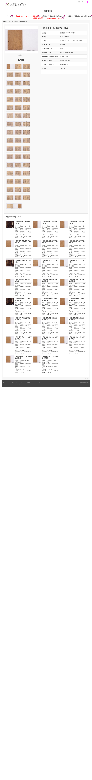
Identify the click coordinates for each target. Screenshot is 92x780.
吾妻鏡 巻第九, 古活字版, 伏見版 (76, 261)
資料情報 (15, 21)
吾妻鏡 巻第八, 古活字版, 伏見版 (49, 261)
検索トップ (7, 21)
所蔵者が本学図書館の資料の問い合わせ (53, 16)
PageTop (87, 378)
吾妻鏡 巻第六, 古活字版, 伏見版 (76, 242)
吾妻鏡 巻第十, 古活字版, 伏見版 (22, 280)
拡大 (21, 60)
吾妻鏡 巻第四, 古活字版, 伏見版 (22, 242)
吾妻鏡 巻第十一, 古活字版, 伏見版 (49, 280)
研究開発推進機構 (84, 382)
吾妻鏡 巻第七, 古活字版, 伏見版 (22, 261)
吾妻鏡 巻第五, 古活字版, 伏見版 (49, 242)
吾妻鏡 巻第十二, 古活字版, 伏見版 (76, 280)
